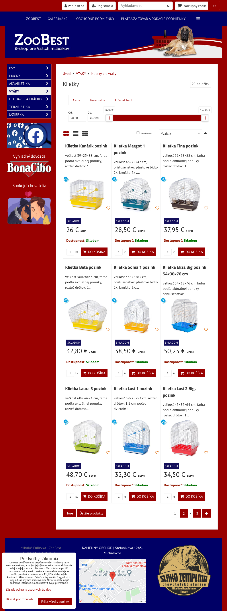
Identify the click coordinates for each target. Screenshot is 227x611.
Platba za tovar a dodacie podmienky (153, 18)
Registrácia (102, 6)
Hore (69, 513)
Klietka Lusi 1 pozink (133, 388)
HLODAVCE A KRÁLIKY (30, 99)
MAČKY (30, 75)
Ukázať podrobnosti (19, 599)
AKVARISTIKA (30, 83)
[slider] (109, 118)
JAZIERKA (30, 114)
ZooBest (33, 18)
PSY (30, 68)
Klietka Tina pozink (180, 146)
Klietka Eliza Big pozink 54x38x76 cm (184, 270)
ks (72, 252)
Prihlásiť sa (74, 6)
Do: (96, 116)
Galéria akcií (59, 18)
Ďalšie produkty (91, 513)
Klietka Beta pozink (83, 267)
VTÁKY (30, 91)
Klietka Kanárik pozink (86, 146)
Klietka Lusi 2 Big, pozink (179, 391)
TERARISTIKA (30, 106)
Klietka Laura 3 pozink (85, 388)
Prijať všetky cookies (55, 601)
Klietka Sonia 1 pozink (134, 267)
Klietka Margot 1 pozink (129, 149)
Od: (77, 116)
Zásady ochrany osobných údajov (28, 589)
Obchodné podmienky (95, 18)
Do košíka (94, 251)
